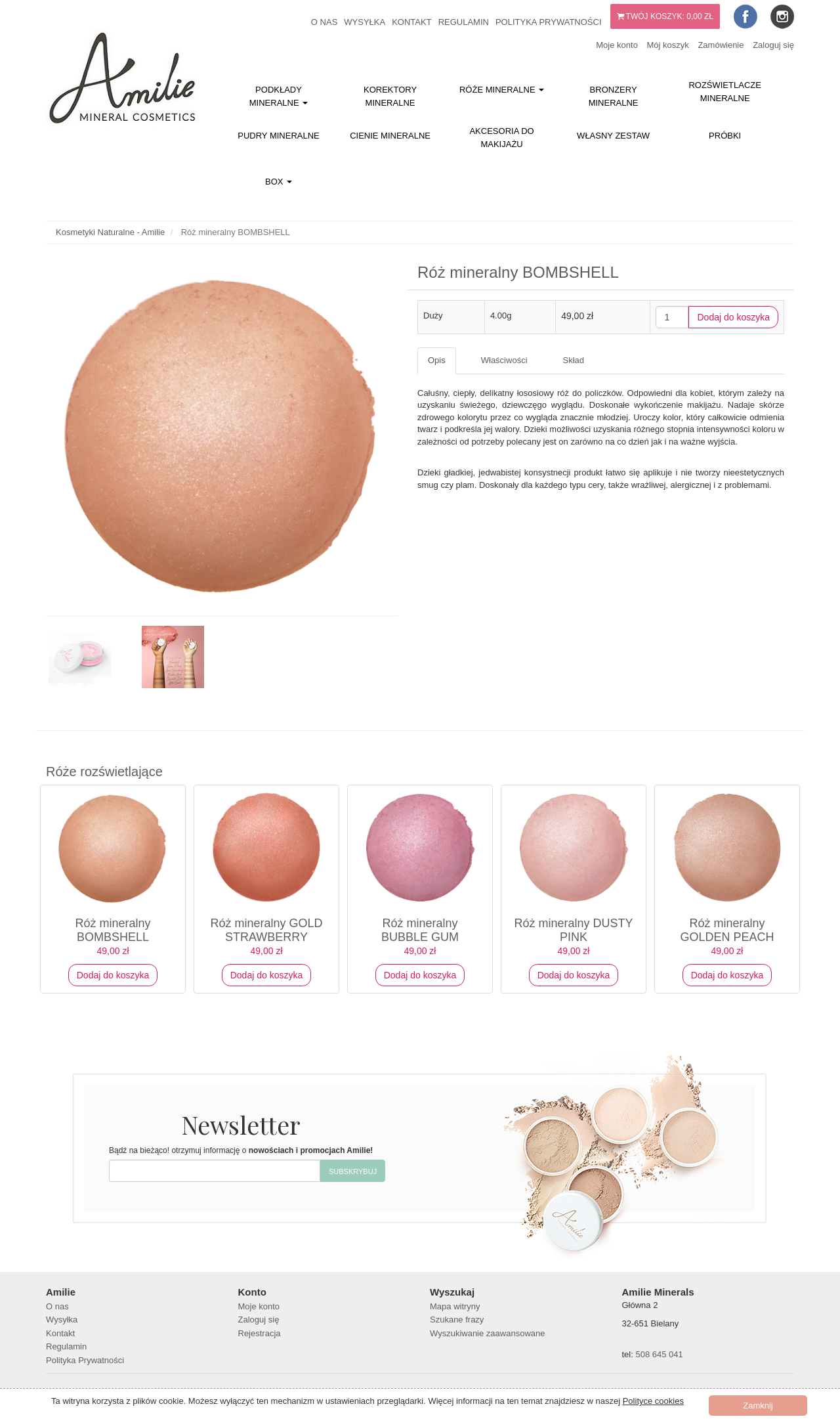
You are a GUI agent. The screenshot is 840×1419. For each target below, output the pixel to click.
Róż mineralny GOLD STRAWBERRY (266, 930)
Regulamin (463, 22)
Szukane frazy (457, 1319)
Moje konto (617, 45)
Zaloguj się (773, 45)
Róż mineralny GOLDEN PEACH (727, 930)
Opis (437, 360)
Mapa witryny (455, 1306)
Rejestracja (259, 1333)
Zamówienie (721, 45)
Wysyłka (364, 22)
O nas (324, 22)
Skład (574, 360)
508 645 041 (658, 1354)
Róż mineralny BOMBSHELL (112, 930)
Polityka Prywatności (548, 22)
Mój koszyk (667, 45)
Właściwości (504, 360)
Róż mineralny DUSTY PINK (573, 930)
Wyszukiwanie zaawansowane (487, 1333)
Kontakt (411, 22)
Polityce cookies (653, 1401)
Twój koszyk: (665, 16)
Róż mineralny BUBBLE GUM (420, 930)
